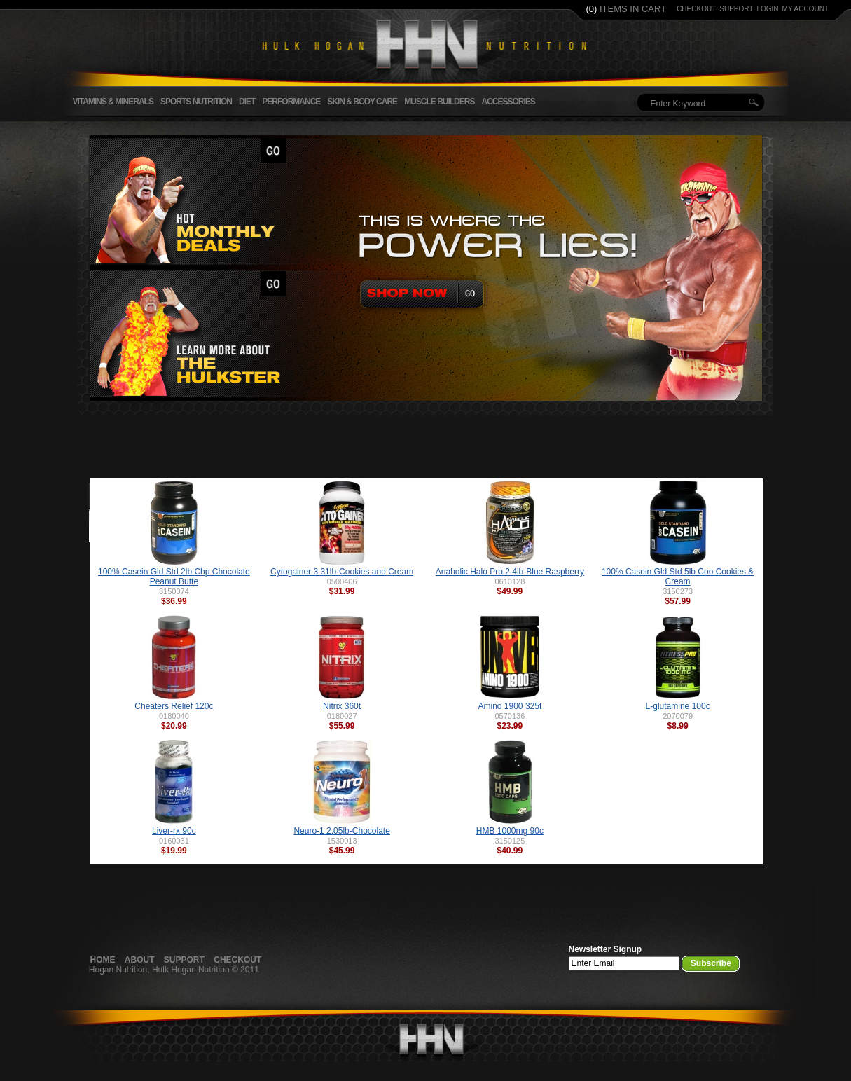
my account (805, 9)
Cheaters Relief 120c (173, 706)
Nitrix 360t (342, 706)
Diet (247, 101)
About (140, 960)
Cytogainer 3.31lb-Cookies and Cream (341, 572)
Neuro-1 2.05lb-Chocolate (341, 831)
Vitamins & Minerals (113, 101)
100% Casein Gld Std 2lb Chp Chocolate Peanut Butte (174, 576)
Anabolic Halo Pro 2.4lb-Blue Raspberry (510, 572)
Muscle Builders (439, 101)
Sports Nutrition (196, 101)
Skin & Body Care (362, 101)
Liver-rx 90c (174, 831)
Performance (291, 101)
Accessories (507, 101)
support (736, 9)
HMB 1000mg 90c (510, 831)
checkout (696, 9)
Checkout (237, 960)
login (767, 9)
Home (103, 960)
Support (184, 960)
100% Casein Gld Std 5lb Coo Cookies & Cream (678, 576)
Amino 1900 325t (510, 706)
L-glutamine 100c (678, 706)
